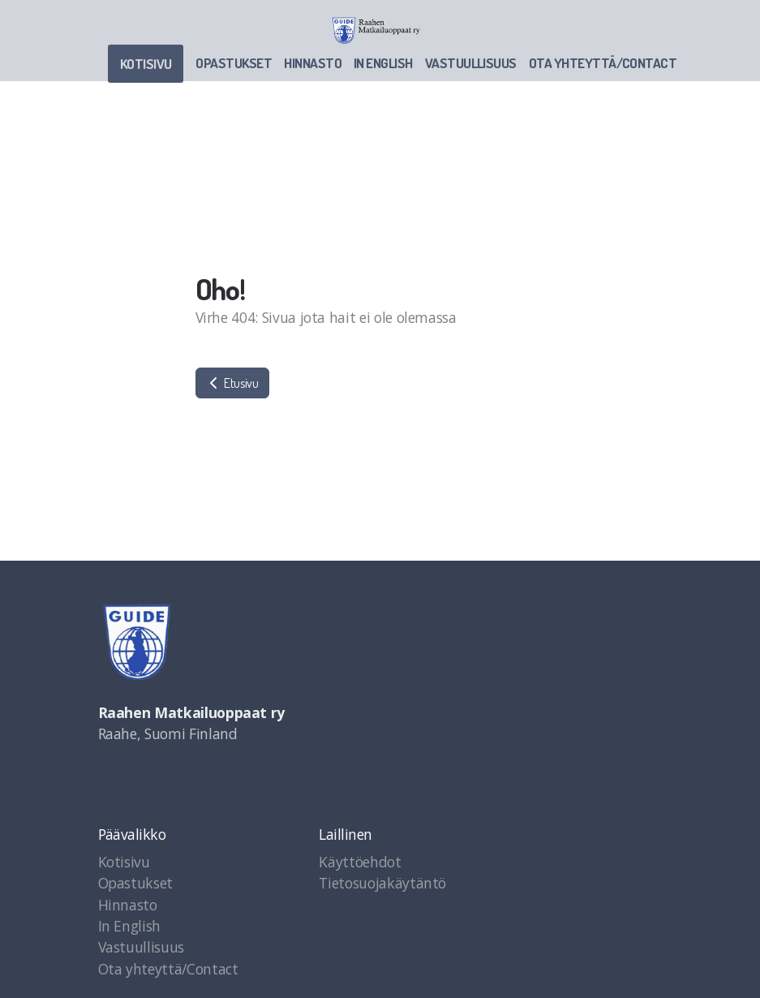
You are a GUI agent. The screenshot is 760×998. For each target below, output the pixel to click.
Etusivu (232, 383)
